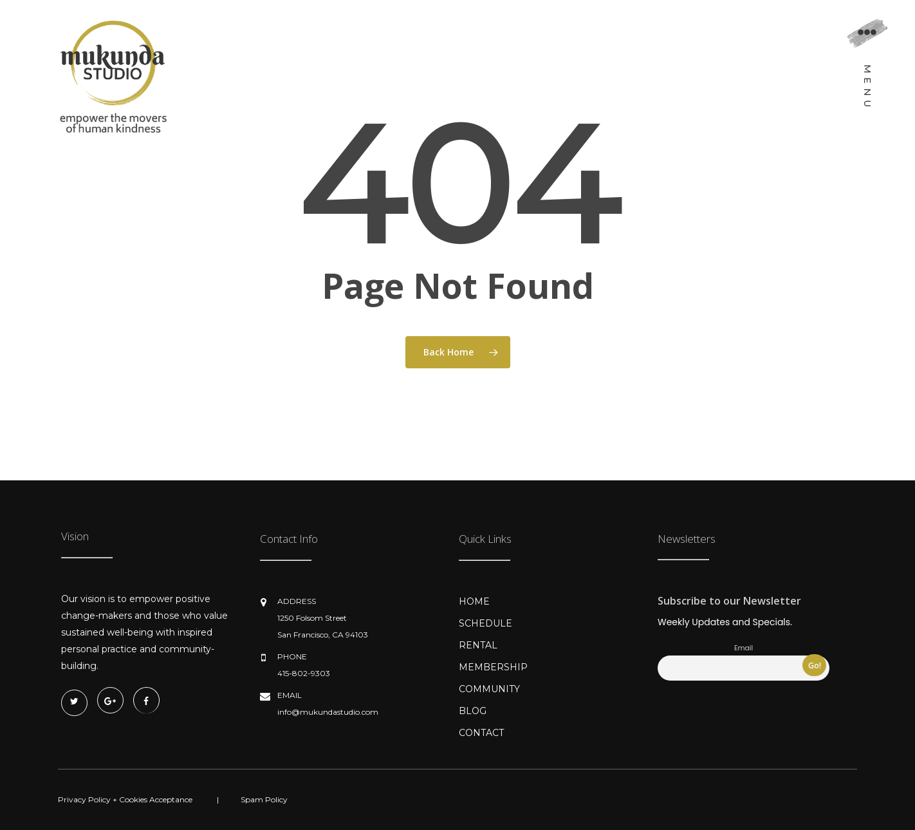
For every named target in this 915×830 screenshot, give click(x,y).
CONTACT (481, 733)
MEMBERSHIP (493, 667)
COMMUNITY (489, 689)
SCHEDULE (485, 623)
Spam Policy (264, 799)
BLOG (472, 711)
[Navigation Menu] (867, 68)
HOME (474, 601)
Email (743, 648)
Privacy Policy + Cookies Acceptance (125, 799)
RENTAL (478, 645)
